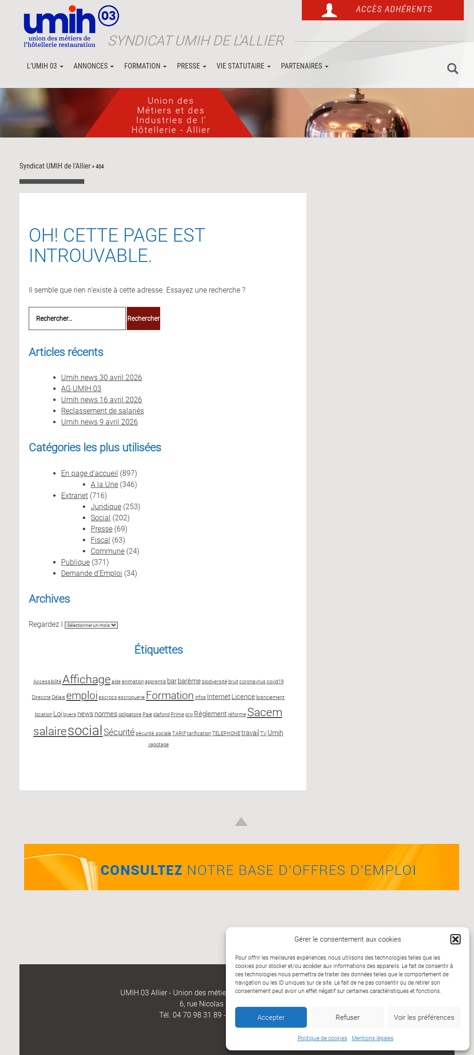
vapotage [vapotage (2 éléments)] (158, 745)
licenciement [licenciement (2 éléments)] (270, 697)
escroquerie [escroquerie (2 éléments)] (131, 697)
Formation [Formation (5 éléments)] (170, 695)
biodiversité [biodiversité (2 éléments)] (214, 682)
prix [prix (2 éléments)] (189, 715)
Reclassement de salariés (102, 410)
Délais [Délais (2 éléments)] (58, 697)
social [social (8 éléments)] (85, 730)
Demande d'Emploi (91, 573)
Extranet (74, 495)
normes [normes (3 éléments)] (106, 714)
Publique (75, 562)
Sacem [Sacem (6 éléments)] (264, 712)
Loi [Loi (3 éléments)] (57, 714)
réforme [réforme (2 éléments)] (237, 715)
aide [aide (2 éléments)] (116, 682)
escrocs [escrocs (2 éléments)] (108, 697)
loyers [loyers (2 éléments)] (69, 715)
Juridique (106, 506)
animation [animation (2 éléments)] (133, 682)
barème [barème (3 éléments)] (189, 681)
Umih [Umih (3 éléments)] (275, 733)
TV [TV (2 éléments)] (263, 733)
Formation (145, 66)
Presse (191, 66)
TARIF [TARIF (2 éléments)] (179, 733)
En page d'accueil (89, 473)
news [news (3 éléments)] (85, 714)
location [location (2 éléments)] (43, 715)
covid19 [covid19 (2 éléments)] (275, 682)
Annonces (94, 66)
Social (101, 517)
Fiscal (100, 540)
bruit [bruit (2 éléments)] (233, 682)
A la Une (104, 484)
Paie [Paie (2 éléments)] (147, 715)
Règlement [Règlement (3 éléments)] (210, 714)
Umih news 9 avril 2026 (99, 422)
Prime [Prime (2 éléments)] (177, 715)
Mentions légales (372, 1038)
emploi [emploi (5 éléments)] (82, 695)
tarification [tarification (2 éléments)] (199, 733)
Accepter (271, 1017)
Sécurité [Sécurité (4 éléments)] (119, 732)
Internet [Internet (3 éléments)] (219, 697)
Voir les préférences (424, 1017)
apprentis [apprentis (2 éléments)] (155, 682)
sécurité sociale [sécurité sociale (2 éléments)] (153, 733)
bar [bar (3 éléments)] (172, 681)
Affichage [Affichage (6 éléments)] (86, 679)
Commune (108, 551)
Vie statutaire (244, 66)
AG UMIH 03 (81, 388)
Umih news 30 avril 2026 (101, 377)
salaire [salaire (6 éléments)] (50, 731)
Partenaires (305, 66)
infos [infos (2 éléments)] (200, 697)
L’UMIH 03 (45, 66)
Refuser (348, 1017)
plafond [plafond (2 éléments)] (161, 715)
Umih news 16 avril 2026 (101, 399)
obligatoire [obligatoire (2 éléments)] (130, 715)
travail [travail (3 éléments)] (250, 733)
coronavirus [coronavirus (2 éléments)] (252, 682)
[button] (455, 939)
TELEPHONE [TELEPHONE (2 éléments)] (226, 733)
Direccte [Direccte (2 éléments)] (41, 697)
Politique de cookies (322, 1038)
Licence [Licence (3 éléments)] (243, 697)
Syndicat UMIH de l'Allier (195, 40)
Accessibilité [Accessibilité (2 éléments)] (47, 682)
